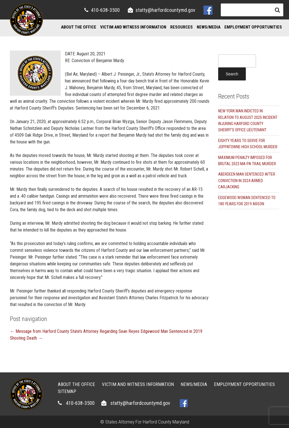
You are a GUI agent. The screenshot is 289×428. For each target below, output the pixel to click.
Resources (181, 27)
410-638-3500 (105, 10)
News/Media (208, 27)
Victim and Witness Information (133, 27)
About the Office (78, 27)
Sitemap (67, 391)
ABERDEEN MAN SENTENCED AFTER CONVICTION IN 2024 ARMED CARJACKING (246, 180)
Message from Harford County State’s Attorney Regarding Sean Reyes (74, 331)
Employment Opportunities (253, 27)
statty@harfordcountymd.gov (165, 10)
